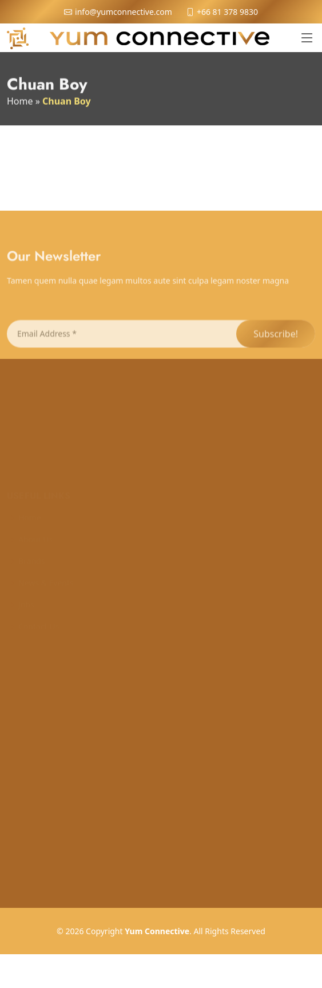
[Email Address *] (121, 342)
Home (20, 103)
